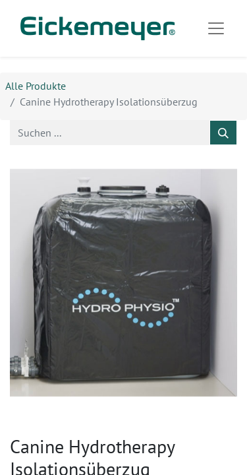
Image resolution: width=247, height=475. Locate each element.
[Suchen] (223, 132)
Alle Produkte (35, 85)
